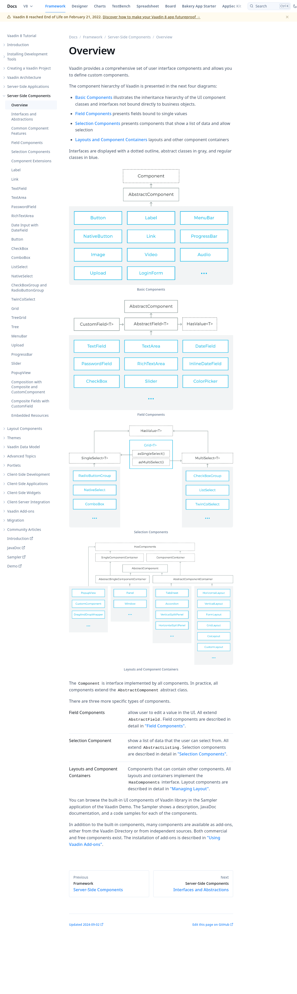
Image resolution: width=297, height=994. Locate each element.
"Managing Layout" (189, 789)
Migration (15, 520)
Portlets (14, 465)
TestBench (121, 6)
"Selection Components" (201, 754)
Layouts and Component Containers (111, 139)
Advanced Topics (21, 456)
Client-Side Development (28, 474)
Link (15, 179)
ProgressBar (21, 354)
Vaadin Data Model (23, 446)
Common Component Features (30, 131)
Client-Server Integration (28, 501)
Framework (55, 6)
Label (16, 169)
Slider (16, 363)
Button (17, 239)
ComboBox (20, 257)
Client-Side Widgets (24, 492)
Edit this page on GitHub (210, 924)
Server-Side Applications (28, 86)
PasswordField (23, 206)
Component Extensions (31, 160)
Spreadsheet (148, 6)
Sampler (14, 557)
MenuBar (19, 336)
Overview (19, 105)
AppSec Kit (231, 6)
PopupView (21, 372)
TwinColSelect (23, 299)
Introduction (18, 44)
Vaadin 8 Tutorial (21, 35)
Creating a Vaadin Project (29, 68)
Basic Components (93, 97)
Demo (12, 566)
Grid (15, 308)
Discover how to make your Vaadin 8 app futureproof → (151, 16)
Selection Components (30, 151)
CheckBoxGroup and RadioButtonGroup (29, 288)
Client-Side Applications (27, 483)
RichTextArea (22, 215)
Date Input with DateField (24, 228)
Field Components (27, 142)
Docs (12, 6)
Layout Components (24, 428)
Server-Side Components (29, 95)
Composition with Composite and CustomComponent (28, 386)
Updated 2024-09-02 (84, 924)
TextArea (18, 197)
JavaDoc (14, 547)
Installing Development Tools (27, 57)
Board (170, 6)
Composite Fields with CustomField (30, 403)
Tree (15, 326)
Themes (14, 437)
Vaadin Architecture (24, 77)
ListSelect (19, 266)
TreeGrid (18, 317)
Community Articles (24, 529)
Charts (100, 6)
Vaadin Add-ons (20, 511)
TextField (19, 188)
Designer (80, 6)
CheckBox (19, 248)
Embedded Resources (30, 415)
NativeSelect (22, 276)
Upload (17, 345)
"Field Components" (165, 726)
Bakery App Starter (199, 6)
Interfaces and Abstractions (23, 117)
